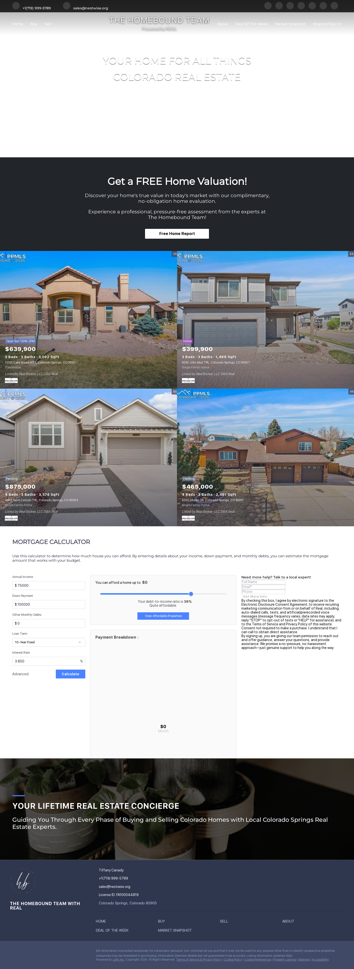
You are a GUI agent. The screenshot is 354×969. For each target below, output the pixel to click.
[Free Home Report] (177, 234)
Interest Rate (21, 652)
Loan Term (19, 633)
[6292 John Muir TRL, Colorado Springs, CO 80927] (265, 320)
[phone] (263, 591)
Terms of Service (265, 624)
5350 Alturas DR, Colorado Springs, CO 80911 (212, 500)
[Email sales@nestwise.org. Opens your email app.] (85, 8)
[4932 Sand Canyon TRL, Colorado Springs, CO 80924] (88, 457)
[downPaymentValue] (48, 604)
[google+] (334, 8)
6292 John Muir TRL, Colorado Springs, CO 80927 (216, 362)
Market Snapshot (290, 24)
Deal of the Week (252, 24)
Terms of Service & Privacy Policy (198, 959)
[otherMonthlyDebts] (48, 623)
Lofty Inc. (119, 959)
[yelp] (301, 8)
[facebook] (268, 8)
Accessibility (320, 959)
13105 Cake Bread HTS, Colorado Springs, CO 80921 (40, 362)
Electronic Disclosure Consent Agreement (274, 604)
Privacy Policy (297, 624)
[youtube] (323, 8)
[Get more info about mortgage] (254, 596)
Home (17, 24)
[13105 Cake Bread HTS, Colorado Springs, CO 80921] (88, 320)
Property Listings (284, 959)
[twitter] (290, 8)
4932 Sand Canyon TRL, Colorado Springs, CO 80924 (41, 500)
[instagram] (312, 8)
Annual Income (22, 577)
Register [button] (320, 24)
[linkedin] (279, 8)
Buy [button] (33, 24)
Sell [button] (48, 24)
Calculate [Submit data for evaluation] (70, 674)
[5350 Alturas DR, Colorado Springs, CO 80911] (265, 457)
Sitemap (304, 959)
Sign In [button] (335, 24)
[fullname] (263, 581)
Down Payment (22, 596)
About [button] (222, 24)
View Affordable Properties (163, 616)
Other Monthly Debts (26, 615)
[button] (102, 922)
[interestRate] (48, 661)
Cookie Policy (233, 959)
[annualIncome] (48, 585)
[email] (263, 586)
